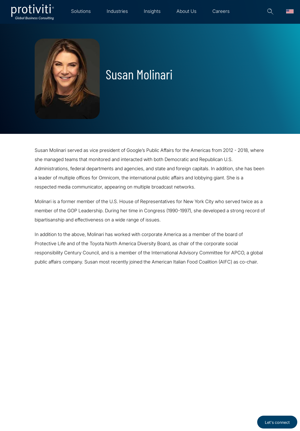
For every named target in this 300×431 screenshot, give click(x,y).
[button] (269, 12)
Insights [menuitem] (152, 11)
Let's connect (277, 422)
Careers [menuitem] (221, 11)
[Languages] (290, 12)
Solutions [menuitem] (81, 11)
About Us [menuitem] (186, 11)
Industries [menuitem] (117, 11)
